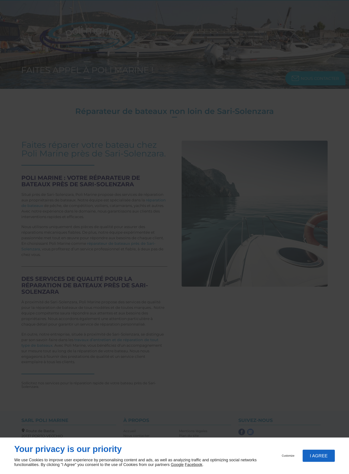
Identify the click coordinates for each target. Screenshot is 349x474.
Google (177, 464)
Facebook (193, 464)
